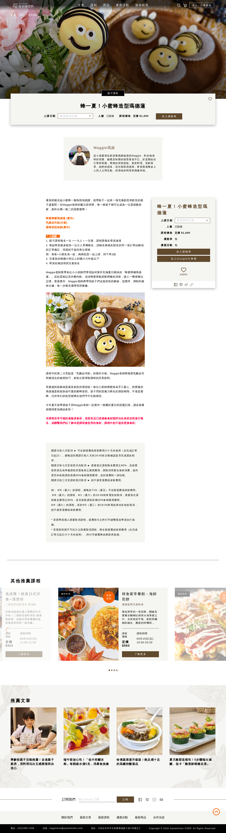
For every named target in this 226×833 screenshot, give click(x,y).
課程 (93, 5)
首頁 (13, 15)
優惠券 (168, 239)
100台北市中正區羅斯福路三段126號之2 (119, 828)
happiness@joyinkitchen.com (66, 828)
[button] (109, 670)
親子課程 (113, 93)
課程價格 (125, 116)
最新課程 (103, 817)
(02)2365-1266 (26, 828)
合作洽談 (159, 817)
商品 (106, 5)
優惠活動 (122, 5)
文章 (81, 5)
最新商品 (140, 817)
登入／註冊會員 (201, 5)
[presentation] (7, 630)
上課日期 (50, 116)
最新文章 (85, 817)
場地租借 (142, 5)
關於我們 (67, 817)
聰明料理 (66, 594)
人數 (101, 116)
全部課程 (32, 15)
